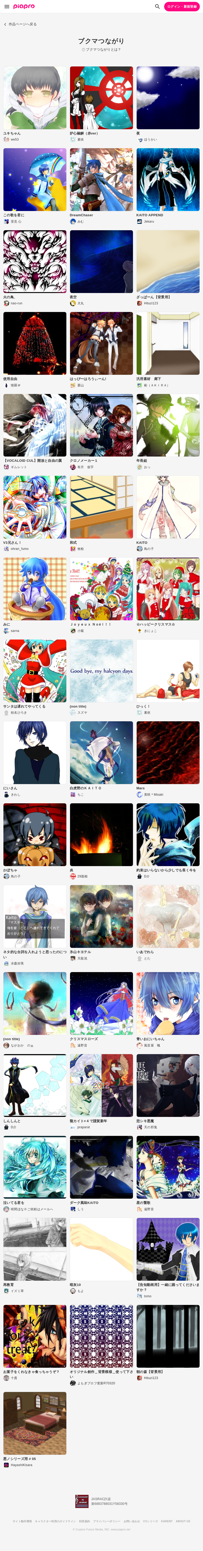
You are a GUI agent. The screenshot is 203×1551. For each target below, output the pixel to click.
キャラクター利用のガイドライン (55, 1521)
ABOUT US (183, 1521)
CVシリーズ (150, 1521)
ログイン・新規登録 (182, 6)
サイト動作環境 (22, 1521)
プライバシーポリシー (106, 1521)
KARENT (167, 1521)
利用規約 (84, 1521)
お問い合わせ (132, 1521)
